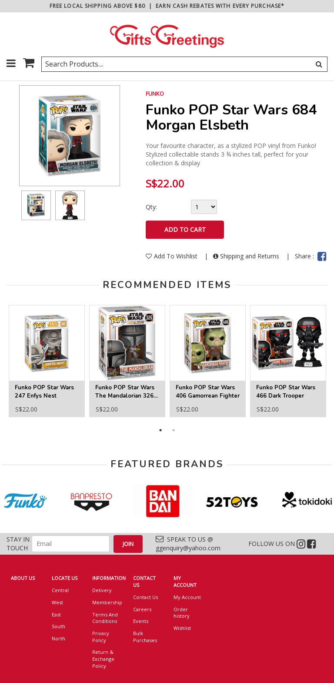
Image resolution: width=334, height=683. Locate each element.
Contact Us (145, 597)
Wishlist (182, 628)
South (58, 626)
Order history (182, 612)
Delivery (102, 590)
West (57, 602)
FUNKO (155, 93)
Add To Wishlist (172, 256)
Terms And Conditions (105, 618)
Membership (106, 602)
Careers (142, 609)
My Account (187, 597)
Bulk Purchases (145, 636)
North (58, 638)
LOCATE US (64, 578)
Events (140, 621)
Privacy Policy (100, 636)
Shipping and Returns (247, 256)
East (56, 614)
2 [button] (173, 430)
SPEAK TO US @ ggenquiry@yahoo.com (188, 543)
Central (60, 590)
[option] (36, 205)
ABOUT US (23, 578)
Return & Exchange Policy (103, 659)
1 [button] (160, 430)
